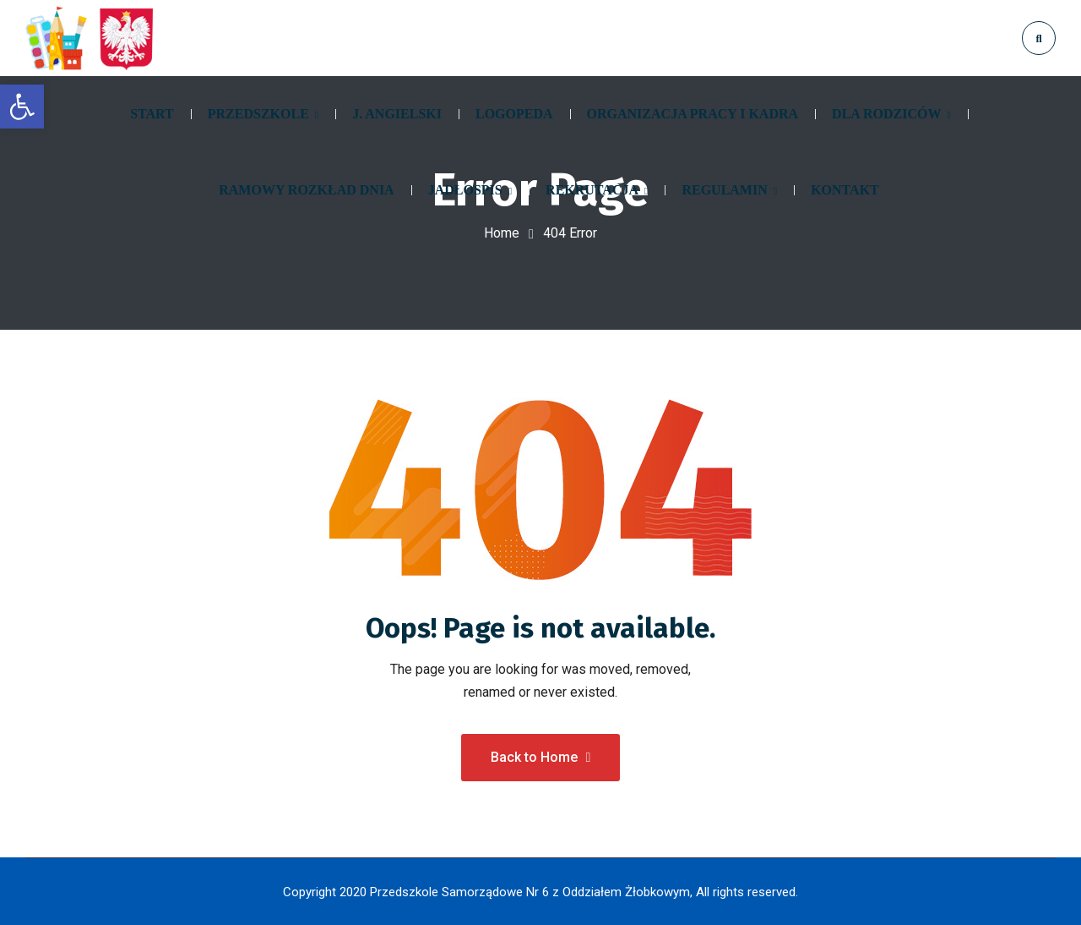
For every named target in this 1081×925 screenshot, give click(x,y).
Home (501, 233)
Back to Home (541, 756)
